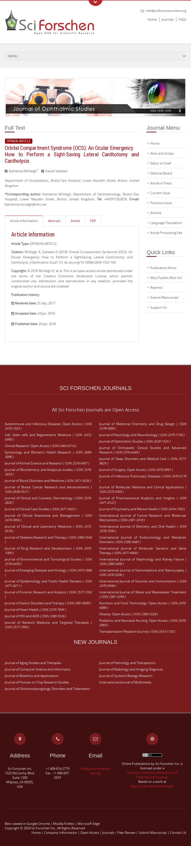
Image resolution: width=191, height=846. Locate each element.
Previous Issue (161, 203)
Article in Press (161, 183)
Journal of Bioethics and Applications (31, 676)
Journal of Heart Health (35, 609)
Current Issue (160, 193)
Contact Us (178, 832)
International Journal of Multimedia (125, 682)
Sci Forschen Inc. (43, 828)
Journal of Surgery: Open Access (136, 469)
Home (152, 19)
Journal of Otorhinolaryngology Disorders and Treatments (47, 688)
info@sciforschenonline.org (166, 10)
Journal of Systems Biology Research (125, 676)
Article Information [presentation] (24, 221)
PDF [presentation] (93, 221)
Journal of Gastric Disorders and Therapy (48, 603)
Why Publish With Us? (166, 278)
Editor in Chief (160, 163)
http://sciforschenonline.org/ (152, 786)
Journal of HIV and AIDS (35, 616)
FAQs (182, 19)
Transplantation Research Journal (137, 631)
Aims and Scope (162, 153)
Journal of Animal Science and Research (47, 463)
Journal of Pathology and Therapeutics (127, 663)
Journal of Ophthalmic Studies (134, 441)
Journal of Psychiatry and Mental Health (142, 509)
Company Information (60, 832)
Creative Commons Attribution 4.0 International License (152, 774)
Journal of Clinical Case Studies (40, 509)
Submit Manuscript (164, 297)
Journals (168, 19)
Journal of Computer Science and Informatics (38, 669)
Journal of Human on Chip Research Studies (37, 682)
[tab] (24, 221)
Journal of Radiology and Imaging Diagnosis (131, 669)
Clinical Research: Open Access (40, 446)
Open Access (89, 832)
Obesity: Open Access (128, 614)
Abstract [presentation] (54, 221)
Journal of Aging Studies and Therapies (33, 663)
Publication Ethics (163, 268)
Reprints (156, 287)
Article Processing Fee (166, 232)
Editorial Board (161, 173)
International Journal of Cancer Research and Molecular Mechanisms (142, 517)
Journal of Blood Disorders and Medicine (48, 480)
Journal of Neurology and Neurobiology (141, 435)
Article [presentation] (75, 221)
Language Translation (166, 223)
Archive (155, 213)
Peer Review (126, 832)
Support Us (158, 307)
